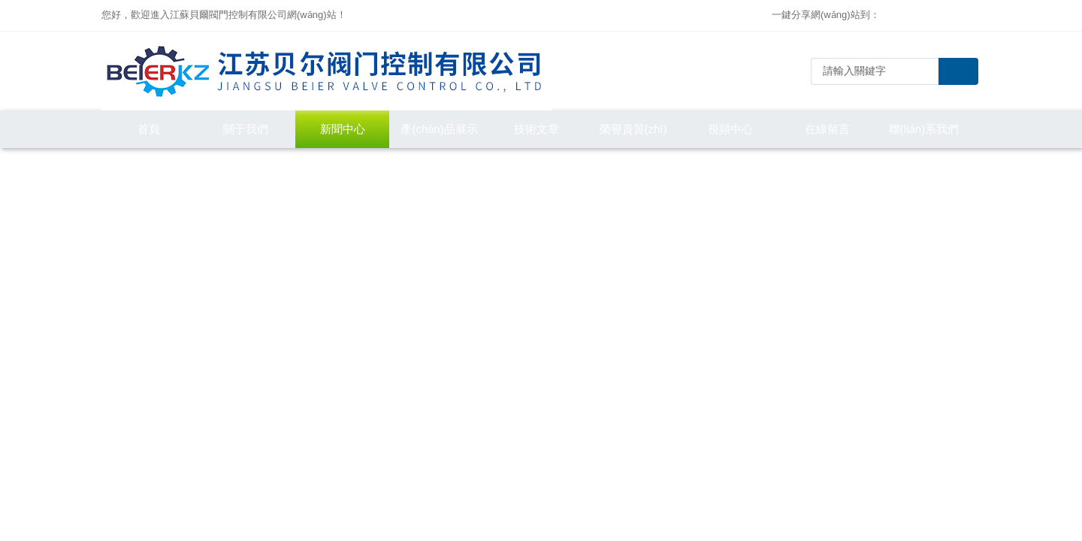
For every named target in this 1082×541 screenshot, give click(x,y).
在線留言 (827, 128)
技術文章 (536, 128)
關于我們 (245, 128)
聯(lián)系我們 (924, 128)
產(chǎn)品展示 (438, 128)
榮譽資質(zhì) (633, 128)
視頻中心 (730, 128)
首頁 (149, 128)
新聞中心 (342, 128)
